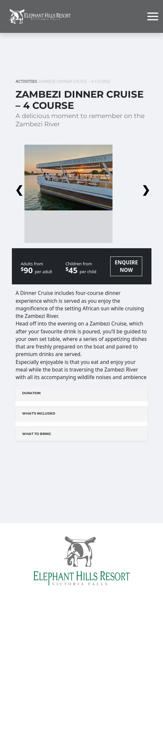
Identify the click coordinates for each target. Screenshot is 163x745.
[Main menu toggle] (153, 16)
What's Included (38, 413)
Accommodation (81, 646)
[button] (81, 188)
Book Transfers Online (82, 680)
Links (81, 703)
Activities (26, 81)
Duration (31, 393)
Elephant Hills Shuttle (81, 696)
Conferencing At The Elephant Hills (81, 654)
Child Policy (81, 711)
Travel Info (81, 688)
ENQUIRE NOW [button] (126, 266)
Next (145, 188)
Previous (18, 188)
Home (81, 631)
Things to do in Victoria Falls (81, 737)
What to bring (36, 434)
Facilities (81, 639)
